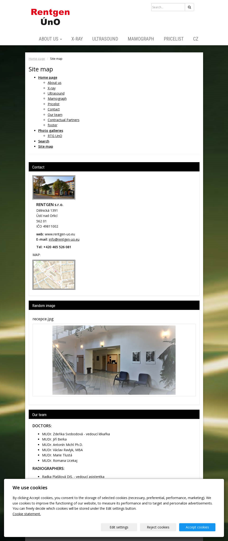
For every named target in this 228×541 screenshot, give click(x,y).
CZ (195, 39)
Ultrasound (105, 39)
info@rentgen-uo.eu (64, 239)
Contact (54, 109)
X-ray (77, 39)
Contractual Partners (63, 120)
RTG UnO (55, 135)
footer (52, 125)
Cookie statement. (27, 514)
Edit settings (119, 527)
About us (50, 39)
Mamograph (141, 39)
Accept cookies (197, 527)
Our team (55, 114)
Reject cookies (158, 527)
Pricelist (174, 39)
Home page (37, 59)
